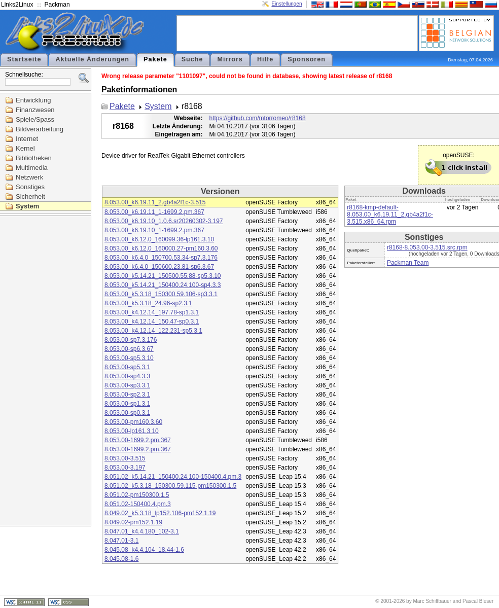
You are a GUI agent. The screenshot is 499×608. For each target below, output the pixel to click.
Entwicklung (33, 100)
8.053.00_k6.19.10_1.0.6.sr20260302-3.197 (163, 221)
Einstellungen (286, 4)
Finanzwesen (35, 110)
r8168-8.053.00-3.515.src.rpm (427, 247)
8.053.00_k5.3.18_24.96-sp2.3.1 (148, 303)
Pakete (155, 59)
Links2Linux (17, 4)
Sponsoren (307, 59)
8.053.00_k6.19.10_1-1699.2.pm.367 (154, 230)
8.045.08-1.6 (121, 558)
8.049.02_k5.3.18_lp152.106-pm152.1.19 (160, 513)
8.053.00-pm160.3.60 (133, 421)
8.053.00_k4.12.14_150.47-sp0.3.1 (151, 321)
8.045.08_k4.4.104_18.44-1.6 (144, 549)
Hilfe (265, 59)
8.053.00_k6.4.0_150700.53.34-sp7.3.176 (161, 257)
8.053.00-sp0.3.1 (127, 412)
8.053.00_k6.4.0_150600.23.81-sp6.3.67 (159, 266)
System (27, 206)
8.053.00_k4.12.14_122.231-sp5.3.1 (153, 330)
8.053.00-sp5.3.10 (129, 358)
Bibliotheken (34, 158)
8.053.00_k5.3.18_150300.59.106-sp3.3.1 (161, 294)
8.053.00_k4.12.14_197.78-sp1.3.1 (151, 312)
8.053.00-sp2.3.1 (127, 394)
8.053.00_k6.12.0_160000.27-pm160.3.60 (161, 248)
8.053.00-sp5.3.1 (127, 367)
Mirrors (229, 59)
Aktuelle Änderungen (92, 59)
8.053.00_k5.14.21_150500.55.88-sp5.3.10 (162, 275)
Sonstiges (30, 187)
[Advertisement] (297, 32)
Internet (27, 138)
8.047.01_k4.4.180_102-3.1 (141, 531)
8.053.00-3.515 (125, 458)
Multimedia (32, 167)
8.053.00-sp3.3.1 (127, 385)
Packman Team (408, 262)
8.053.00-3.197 (125, 467)
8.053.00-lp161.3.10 (131, 431)
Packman (57, 4)
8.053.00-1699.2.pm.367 (137, 440)
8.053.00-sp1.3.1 (127, 403)
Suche (192, 59)
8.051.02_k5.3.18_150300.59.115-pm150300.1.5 (170, 485)
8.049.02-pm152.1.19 (133, 522)
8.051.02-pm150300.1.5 (136, 494)
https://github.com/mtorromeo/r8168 (257, 118)
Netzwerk (29, 177)
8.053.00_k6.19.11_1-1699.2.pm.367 (154, 212)
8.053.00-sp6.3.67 (129, 348)
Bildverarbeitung (39, 129)
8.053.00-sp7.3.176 (130, 339)
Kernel (25, 148)
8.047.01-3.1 (121, 540)
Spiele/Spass (35, 119)
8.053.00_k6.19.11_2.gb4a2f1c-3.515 (155, 202)
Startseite (24, 59)
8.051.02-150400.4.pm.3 (137, 504)
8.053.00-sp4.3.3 (127, 376)
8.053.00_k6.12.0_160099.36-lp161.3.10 (159, 239)
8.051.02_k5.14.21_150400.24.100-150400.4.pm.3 (172, 476)
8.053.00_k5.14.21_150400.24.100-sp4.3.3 (162, 285)
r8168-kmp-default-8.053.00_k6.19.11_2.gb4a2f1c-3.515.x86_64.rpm (390, 214)
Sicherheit (30, 196)
